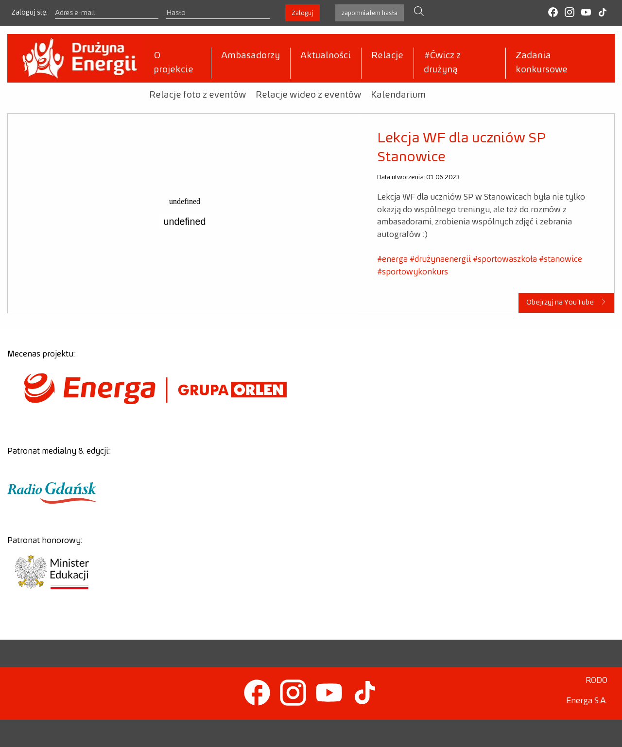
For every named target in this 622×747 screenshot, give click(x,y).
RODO (596, 680)
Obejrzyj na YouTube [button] (566, 302)
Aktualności (325, 55)
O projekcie (173, 62)
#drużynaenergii (440, 259)
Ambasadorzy (250, 55)
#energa (392, 259)
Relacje (387, 55)
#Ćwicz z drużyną (442, 62)
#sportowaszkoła (505, 259)
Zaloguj (302, 13)
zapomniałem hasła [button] (369, 13)
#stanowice (560, 259)
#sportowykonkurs (412, 272)
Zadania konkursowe (542, 62)
